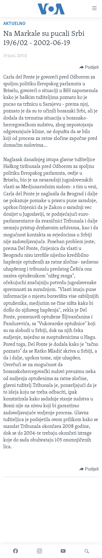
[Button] (89, 67)
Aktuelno (14, 23)
